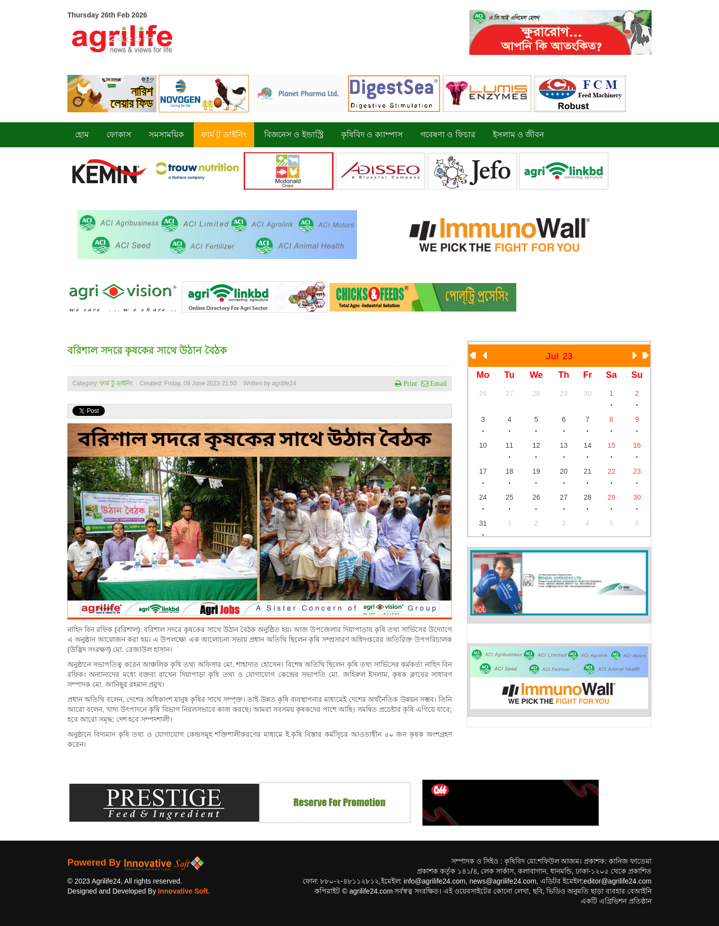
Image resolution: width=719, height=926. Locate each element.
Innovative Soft (183, 891)
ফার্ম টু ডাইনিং (117, 383)
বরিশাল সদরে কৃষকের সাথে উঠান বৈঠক (147, 350)
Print (409, 383)
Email (437, 383)
